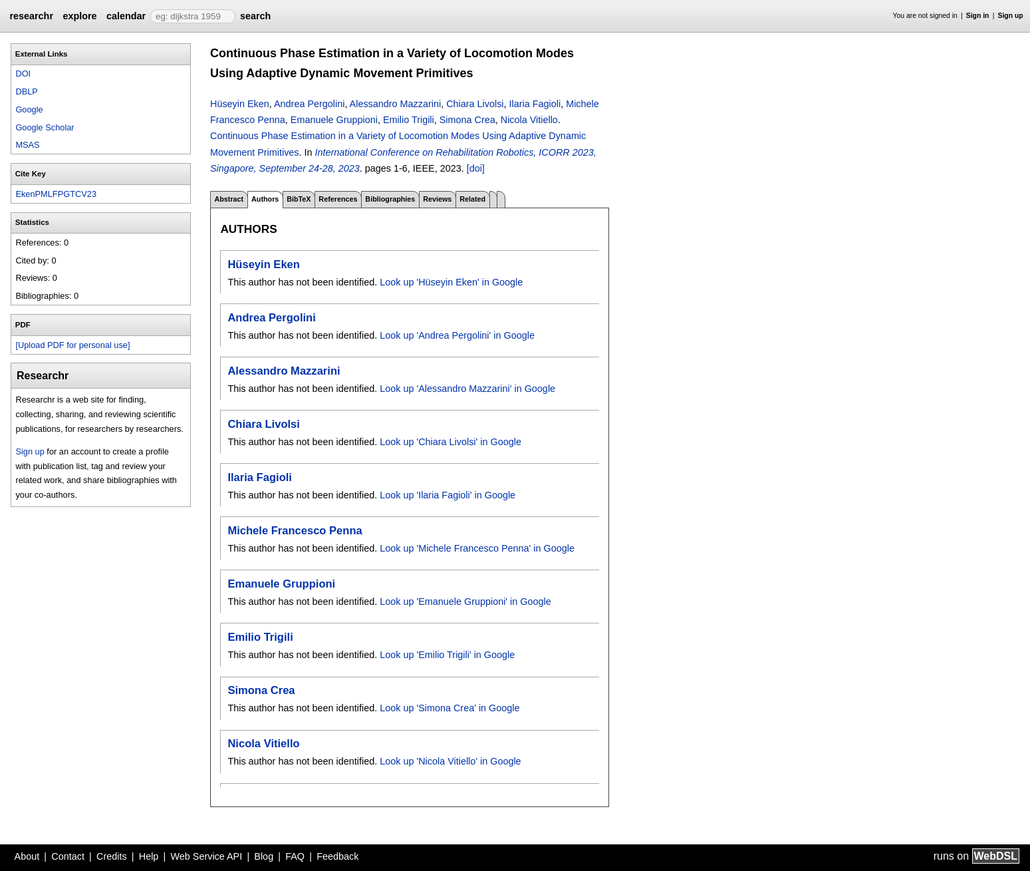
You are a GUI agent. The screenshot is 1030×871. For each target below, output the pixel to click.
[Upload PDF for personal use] (72, 345)
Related (472, 199)
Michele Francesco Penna (294, 530)
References (338, 199)
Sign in (977, 15)
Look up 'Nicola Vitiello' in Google (450, 761)
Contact (67, 856)
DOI (23, 74)
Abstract (228, 199)
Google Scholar (44, 127)
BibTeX (299, 199)
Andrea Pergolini (309, 103)
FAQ (295, 856)
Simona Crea (467, 119)
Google (29, 109)
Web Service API (206, 856)
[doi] (476, 168)
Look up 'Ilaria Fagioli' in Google (447, 495)
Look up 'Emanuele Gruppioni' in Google (465, 601)
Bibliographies (390, 199)
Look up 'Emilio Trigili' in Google (447, 654)
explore (79, 16)
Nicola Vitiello (529, 119)
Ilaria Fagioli (535, 103)
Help (149, 856)
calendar (126, 16)
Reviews (437, 199)
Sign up (1010, 15)
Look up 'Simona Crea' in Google (449, 708)
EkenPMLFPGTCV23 (55, 194)
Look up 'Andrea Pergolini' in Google (457, 335)
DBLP (26, 91)
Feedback (337, 856)
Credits (111, 856)
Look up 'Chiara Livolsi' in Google (450, 441)
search (255, 16)
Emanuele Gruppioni (334, 119)
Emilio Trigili (408, 119)
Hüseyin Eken (239, 103)
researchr (31, 16)
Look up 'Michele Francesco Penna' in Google (477, 548)
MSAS (27, 145)
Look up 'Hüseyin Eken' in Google (451, 282)
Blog (263, 856)
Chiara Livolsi (474, 103)
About (27, 856)
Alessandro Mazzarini (396, 103)
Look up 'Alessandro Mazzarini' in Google (467, 388)
